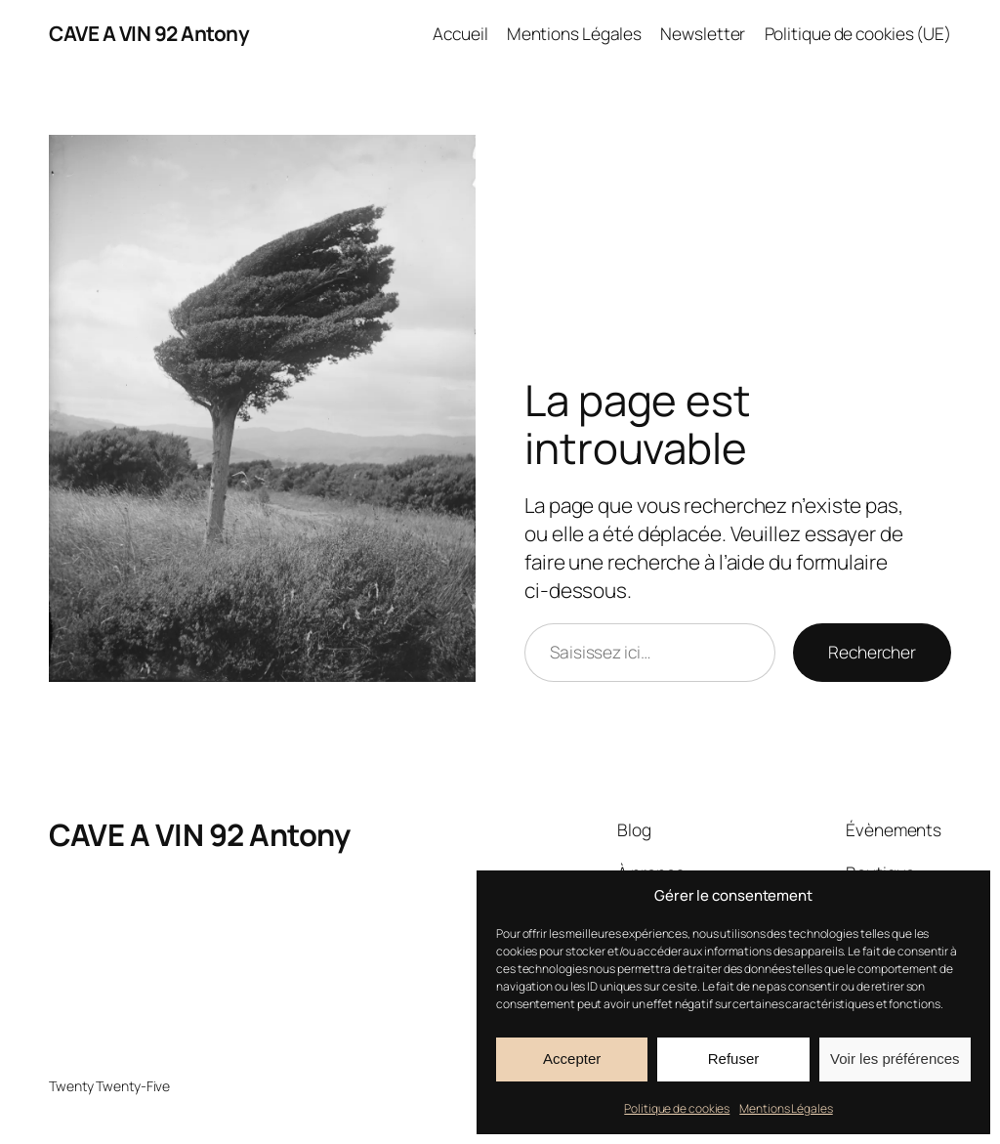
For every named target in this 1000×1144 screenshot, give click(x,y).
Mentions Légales (785, 1108)
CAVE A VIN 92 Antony (149, 33)
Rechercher (872, 651)
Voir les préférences (895, 1058)
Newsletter (702, 33)
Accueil (460, 33)
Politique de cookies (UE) (858, 33)
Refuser (734, 1058)
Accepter (572, 1058)
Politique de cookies (676, 1108)
